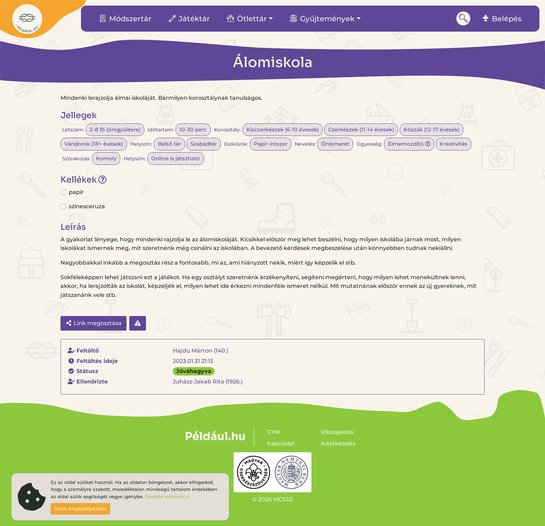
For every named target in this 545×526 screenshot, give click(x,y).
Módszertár (125, 18)
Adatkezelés (338, 443)
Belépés (502, 18)
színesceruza (87, 206)
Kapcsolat (281, 443)
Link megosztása (93, 323)
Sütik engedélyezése (80, 508)
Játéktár (189, 18)
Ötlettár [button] (247, 18)
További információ (167, 496)
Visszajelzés (337, 432)
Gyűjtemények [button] (322, 18)
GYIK (273, 432)
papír (76, 192)
